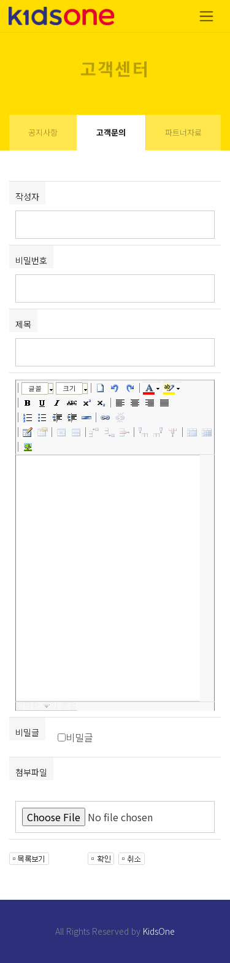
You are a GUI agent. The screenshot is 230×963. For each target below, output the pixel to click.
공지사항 (43, 132)
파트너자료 (183, 132)
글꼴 (35, 388)
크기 (69, 388)
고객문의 (111, 132)
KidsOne (159, 931)
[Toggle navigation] (206, 16)
